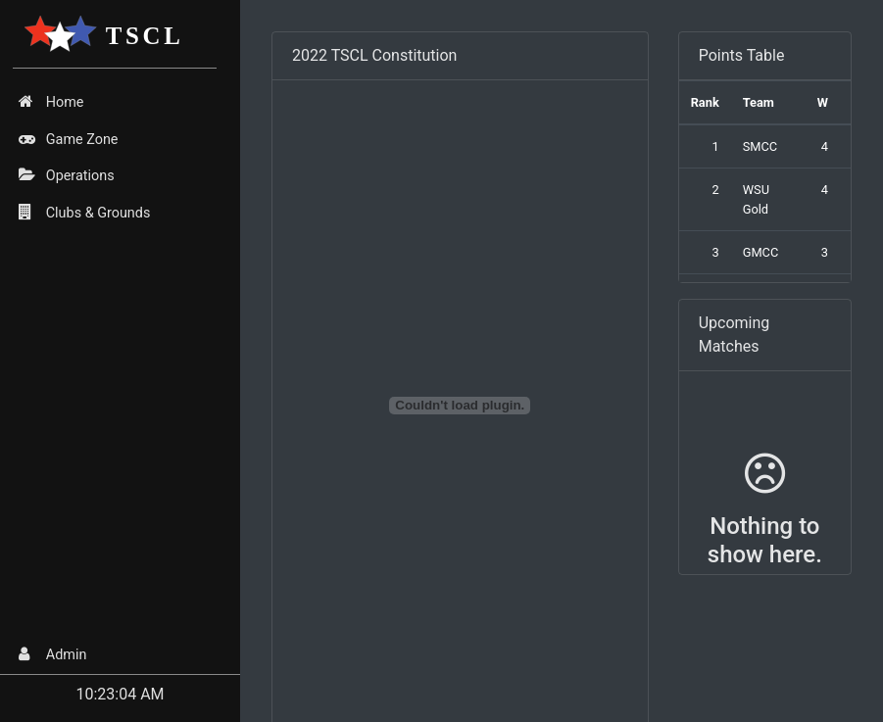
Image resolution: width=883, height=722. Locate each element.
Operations (66, 175)
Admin (52, 654)
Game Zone (68, 139)
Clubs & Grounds (84, 212)
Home (51, 102)
